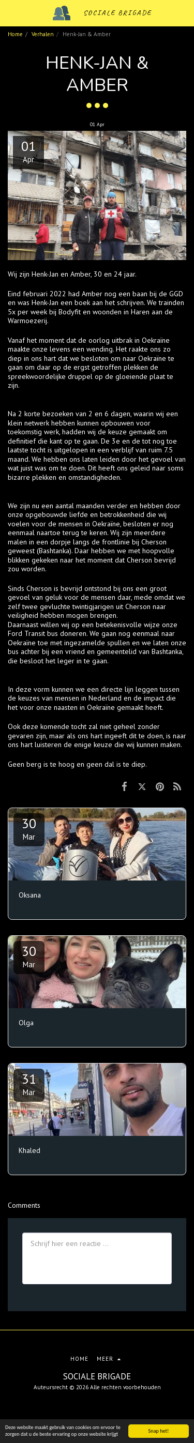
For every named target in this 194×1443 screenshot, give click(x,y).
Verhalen (43, 34)
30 (28, 828)
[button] (11, 13)
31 (28, 1083)
